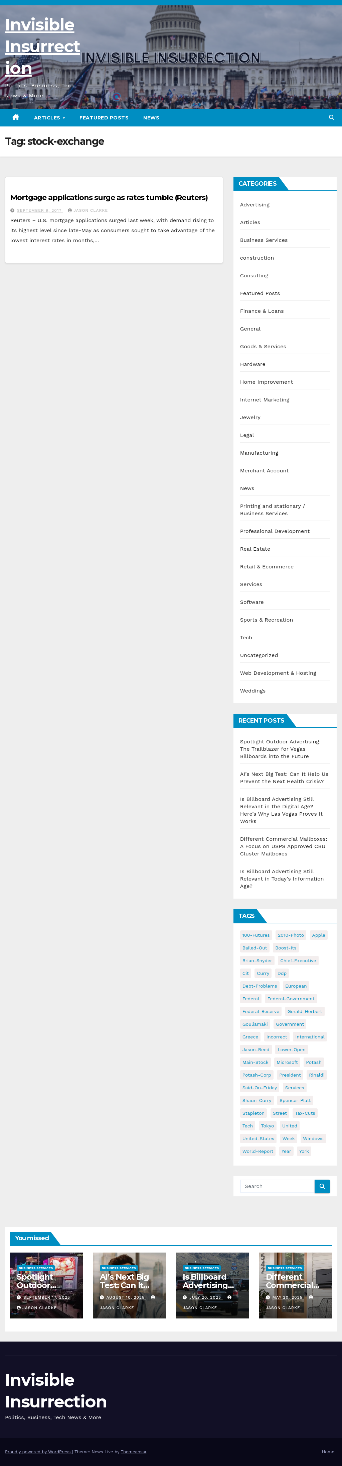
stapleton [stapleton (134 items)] (253, 1113)
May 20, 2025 (288, 1297)
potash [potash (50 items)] (314, 1062)
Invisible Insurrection (42, 46)
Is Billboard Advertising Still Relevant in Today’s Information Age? (282, 878)
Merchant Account (264, 470)
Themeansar (133, 1451)
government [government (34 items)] (290, 1024)
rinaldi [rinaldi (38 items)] (316, 1075)
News (151, 118)
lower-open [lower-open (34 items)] (292, 1049)
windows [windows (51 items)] (313, 1138)
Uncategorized (259, 655)
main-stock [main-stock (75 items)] (255, 1062)
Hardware (253, 364)
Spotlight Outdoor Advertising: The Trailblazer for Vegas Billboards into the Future (280, 748)
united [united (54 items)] (289, 1125)
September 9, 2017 (40, 210)
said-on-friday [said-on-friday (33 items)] (259, 1087)
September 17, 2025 (46, 1297)
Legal (247, 435)
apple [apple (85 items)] (318, 935)
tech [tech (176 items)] (247, 1125)
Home (328, 1451)
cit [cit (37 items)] (245, 973)
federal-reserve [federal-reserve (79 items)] (261, 1011)
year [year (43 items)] (286, 1151)
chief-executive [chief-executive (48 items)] (298, 960)
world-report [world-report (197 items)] (258, 1151)
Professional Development (275, 531)
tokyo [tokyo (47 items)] (267, 1125)
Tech (246, 637)
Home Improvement (266, 382)
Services (251, 584)
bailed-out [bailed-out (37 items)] (254, 947)
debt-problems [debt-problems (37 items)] (259, 986)
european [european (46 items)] (296, 986)
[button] (331, 117)
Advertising (255, 204)
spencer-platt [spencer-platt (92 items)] (295, 1100)
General (250, 329)
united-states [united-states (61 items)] (258, 1138)
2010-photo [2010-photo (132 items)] (291, 935)
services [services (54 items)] (294, 1087)
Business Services (264, 240)
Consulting (254, 275)
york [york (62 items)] (304, 1151)
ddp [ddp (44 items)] (282, 973)
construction (257, 258)
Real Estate (255, 549)
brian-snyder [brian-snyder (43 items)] (257, 960)
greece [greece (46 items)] (250, 1036)
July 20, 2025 (206, 1297)
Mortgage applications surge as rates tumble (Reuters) (109, 197)
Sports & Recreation (266, 620)
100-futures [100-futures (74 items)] (256, 935)
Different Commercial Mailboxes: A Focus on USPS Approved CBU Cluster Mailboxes (283, 846)
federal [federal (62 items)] (250, 998)
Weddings (253, 691)
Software (252, 602)
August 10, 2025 (126, 1297)
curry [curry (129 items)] (263, 973)
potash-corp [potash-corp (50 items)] (256, 1075)
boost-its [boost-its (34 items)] (286, 947)
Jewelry (250, 417)
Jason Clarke (88, 210)
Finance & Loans (262, 311)
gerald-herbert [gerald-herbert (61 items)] (305, 1011)
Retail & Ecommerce (267, 566)
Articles (48, 118)
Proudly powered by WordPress (38, 1451)
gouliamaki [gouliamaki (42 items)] (255, 1024)
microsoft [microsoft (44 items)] (287, 1062)
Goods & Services (263, 346)
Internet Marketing (265, 399)
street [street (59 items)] (280, 1113)
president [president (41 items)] (290, 1075)
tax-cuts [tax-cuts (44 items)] (305, 1113)
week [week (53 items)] (289, 1138)
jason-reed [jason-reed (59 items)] (256, 1049)
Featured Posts (104, 118)
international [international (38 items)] (309, 1036)
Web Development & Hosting (278, 673)
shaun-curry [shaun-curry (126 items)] (257, 1100)
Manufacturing (259, 453)
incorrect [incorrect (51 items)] (277, 1036)
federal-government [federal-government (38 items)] (291, 998)
